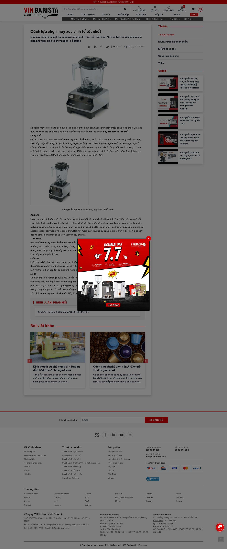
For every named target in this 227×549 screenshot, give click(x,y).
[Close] (148, 238)
